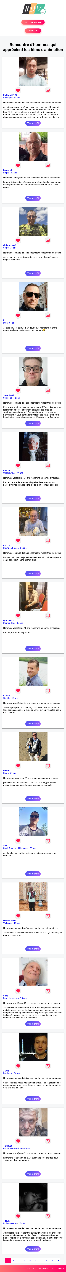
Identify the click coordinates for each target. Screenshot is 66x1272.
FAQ (29, 1268)
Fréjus (6, 172)
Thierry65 (7, 1146)
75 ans (23, 998)
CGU (35, 1268)
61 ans (13, 773)
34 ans (17, 1073)
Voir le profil (33, 123)
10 (57, 1260)
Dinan (6, 773)
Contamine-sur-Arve (12, 1148)
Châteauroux (9, 473)
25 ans (23, 548)
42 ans (17, 398)
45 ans (20, 623)
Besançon (8, 97)
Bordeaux (7, 1073)
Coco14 (6, 545)
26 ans (33, 848)
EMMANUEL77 (10, 95)
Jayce (6, 1071)
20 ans (22, 1223)
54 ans (15, 698)
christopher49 (9, 245)
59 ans (14, 172)
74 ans (20, 473)
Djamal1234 (9, 620)
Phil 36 (6, 470)
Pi (4, 320)
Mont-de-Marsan (11, 998)
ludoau (6, 695)
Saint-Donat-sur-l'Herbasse (15, 848)
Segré (6, 248)
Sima (5, 996)
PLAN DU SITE (46, 1268)
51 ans (12, 323)
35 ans (13, 248)
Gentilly (6, 698)
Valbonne (7, 923)
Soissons (7, 398)
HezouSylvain (9, 920)
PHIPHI (6, 770)
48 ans (17, 97)
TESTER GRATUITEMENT (33, 22)
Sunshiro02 (8, 395)
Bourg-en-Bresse (11, 548)
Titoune (6, 1221)
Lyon (5, 323)
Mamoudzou (9, 623)
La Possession (10, 1223)
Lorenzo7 (7, 170)
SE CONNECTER (33, 31)
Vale (5, 845)
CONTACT (59, 1268)
